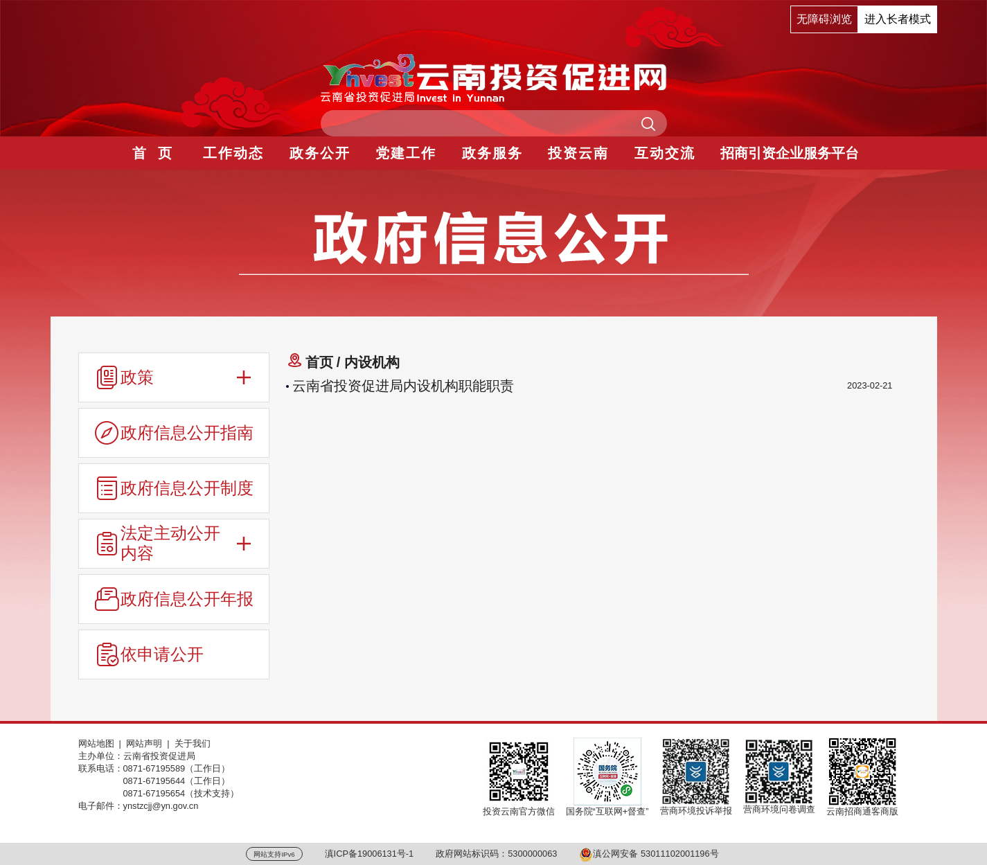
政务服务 (492, 153)
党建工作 (405, 153)
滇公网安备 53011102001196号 (648, 853)
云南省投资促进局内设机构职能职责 (403, 385)
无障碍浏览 (824, 19)
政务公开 (320, 153)
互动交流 (664, 153)
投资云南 (578, 153)
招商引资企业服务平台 (789, 153)
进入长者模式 (897, 19)
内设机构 (372, 362)
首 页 (152, 153)
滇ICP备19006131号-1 (369, 853)
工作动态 (233, 153)
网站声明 (144, 743)
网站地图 (96, 743)
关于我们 (193, 743)
